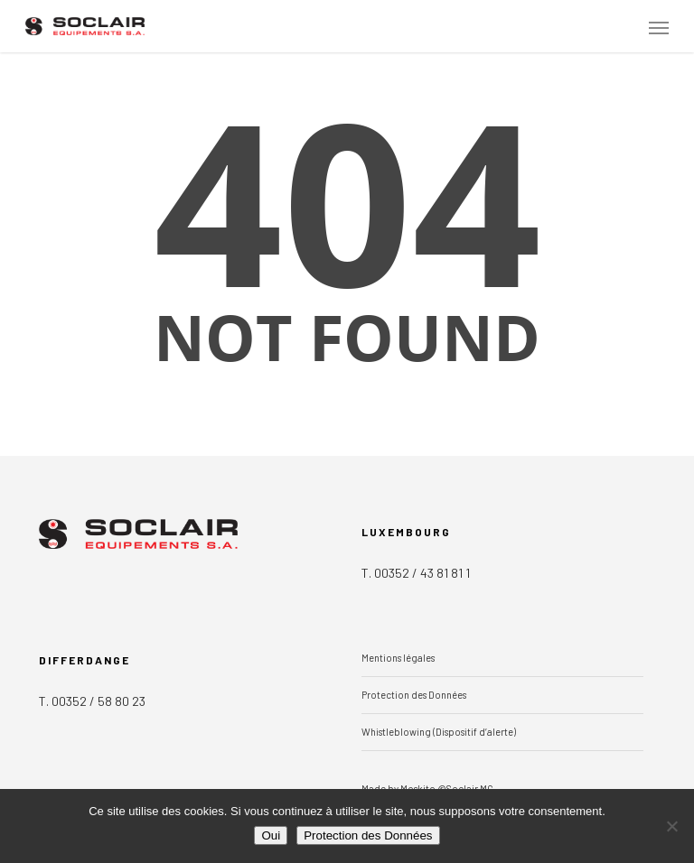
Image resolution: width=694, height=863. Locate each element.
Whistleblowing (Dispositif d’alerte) (438, 732)
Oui (270, 835)
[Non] (671, 826)
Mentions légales (398, 657)
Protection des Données (413, 695)
